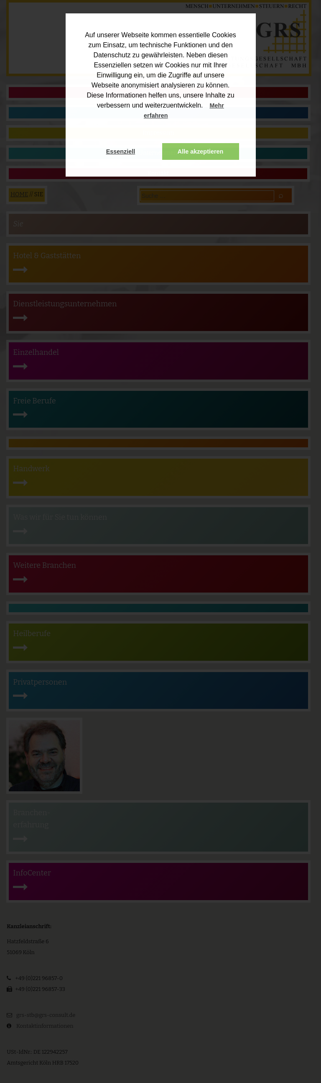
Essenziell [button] (120, 151)
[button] (176, 116)
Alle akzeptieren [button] (201, 151)
